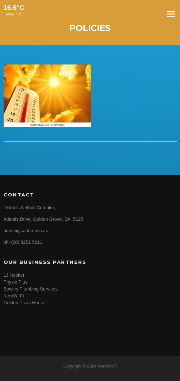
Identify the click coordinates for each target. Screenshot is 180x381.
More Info (14, 14)
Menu (171, 13)
